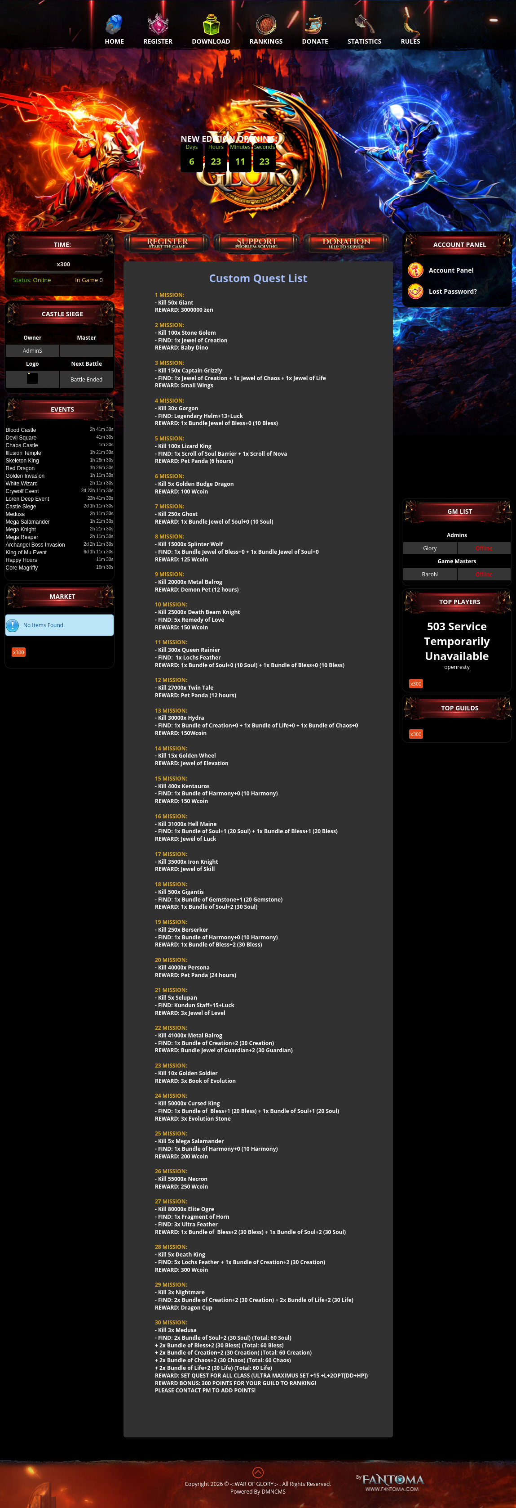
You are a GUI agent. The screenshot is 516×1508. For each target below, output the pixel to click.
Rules (410, 29)
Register (157, 29)
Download (211, 29)
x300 (47, 634)
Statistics (364, 29)
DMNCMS (274, 1491)
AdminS (32, 351)
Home (114, 29)
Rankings (266, 29)
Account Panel (440, 271)
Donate (315, 29)
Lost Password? (442, 292)
